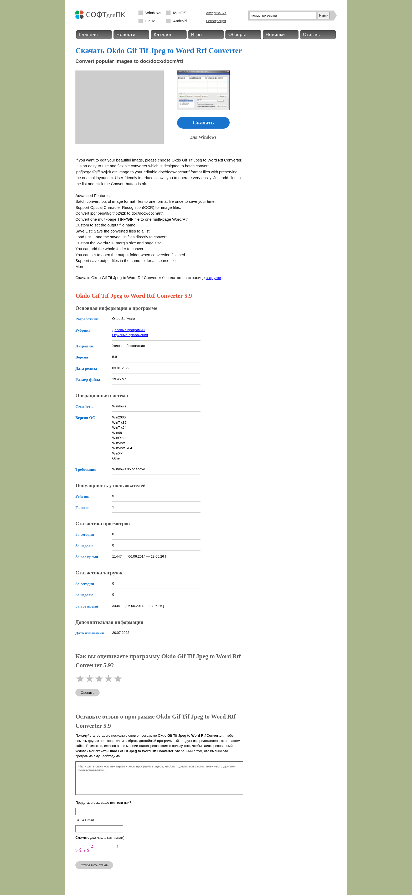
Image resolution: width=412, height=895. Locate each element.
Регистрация (216, 21)
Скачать (203, 122)
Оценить (87, 693)
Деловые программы (128, 330)
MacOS (179, 13)
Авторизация (216, 13)
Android (180, 21)
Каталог (163, 34)
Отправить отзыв (94, 865)
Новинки (275, 34)
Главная (88, 34)
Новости (126, 34)
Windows (153, 13)
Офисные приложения (130, 335)
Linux (150, 21)
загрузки (213, 277)
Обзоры (237, 34)
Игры (197, 34)
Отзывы (312, 34)
